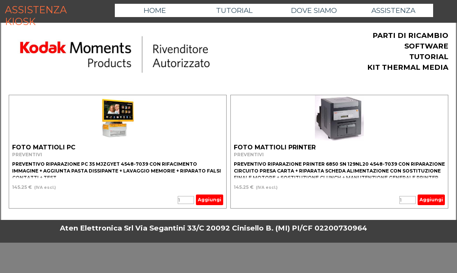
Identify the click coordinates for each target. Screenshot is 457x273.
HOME (155, 10)
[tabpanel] (115, 55)
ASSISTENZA (393, 10)
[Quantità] (186, 200)
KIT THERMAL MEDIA (407, 67)
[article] (118, 152)
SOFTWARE (426, 46)
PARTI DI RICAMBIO (410, 35)
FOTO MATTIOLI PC (43, 147)
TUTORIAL (234, 10)
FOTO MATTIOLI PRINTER (275, 147)
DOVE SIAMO (314, 10)
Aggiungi (209, 199)
